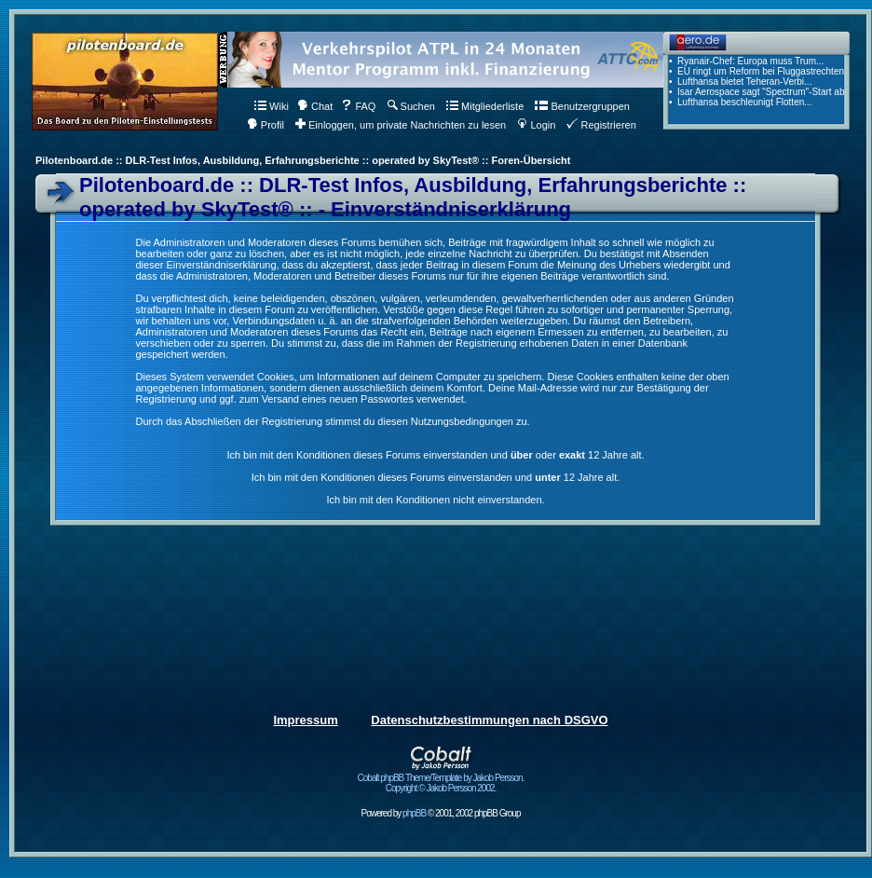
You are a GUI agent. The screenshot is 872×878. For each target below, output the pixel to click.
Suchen (411, 106)
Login (536, 124)
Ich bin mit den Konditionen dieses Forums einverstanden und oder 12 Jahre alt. (435, 454)
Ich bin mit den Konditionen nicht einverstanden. (435, 499)
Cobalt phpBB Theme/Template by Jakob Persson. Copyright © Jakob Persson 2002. (441, 778)
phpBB (414, 813)
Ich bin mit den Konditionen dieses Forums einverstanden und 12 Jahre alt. (436, 477)
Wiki (271, 106)
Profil (265, 124)
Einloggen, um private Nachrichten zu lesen (400, 124)
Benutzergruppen (582, 106)
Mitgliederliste (485, 106)
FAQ (358, 106)
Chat (315, 106)
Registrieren (600, 124)
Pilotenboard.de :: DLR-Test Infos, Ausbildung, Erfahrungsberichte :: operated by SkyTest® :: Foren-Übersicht (302, 160)
